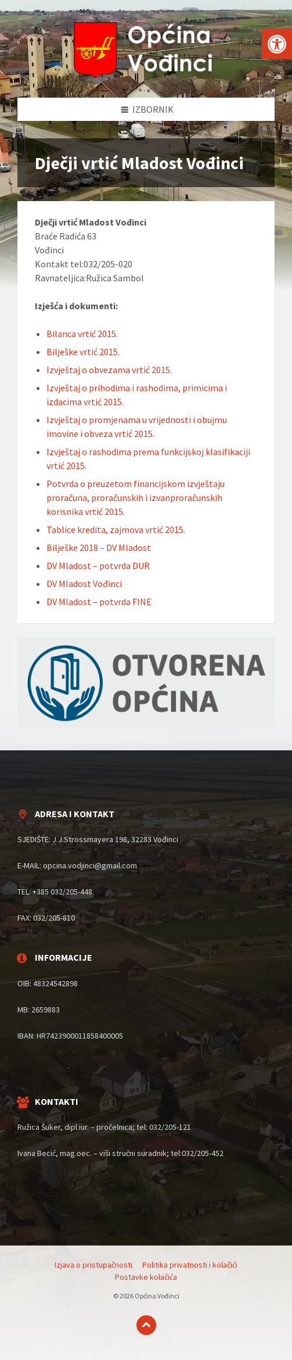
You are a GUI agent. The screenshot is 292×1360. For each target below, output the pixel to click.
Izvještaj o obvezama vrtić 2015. (109, 369)
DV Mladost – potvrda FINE (99, 601)
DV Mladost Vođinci (84, 583)
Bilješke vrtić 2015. (83, 351)
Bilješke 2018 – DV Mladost (98, 547)
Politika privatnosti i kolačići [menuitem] (189, 1264)
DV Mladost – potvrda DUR (98, 565)
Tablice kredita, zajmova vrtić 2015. (115, 529)
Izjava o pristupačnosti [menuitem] (93, 1264)
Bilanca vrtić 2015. (82, 333)
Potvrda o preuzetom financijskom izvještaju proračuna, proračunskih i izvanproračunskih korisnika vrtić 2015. (135, 497)
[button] (277, 44)
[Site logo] (146, 75)
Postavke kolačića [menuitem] (146, 1277)
